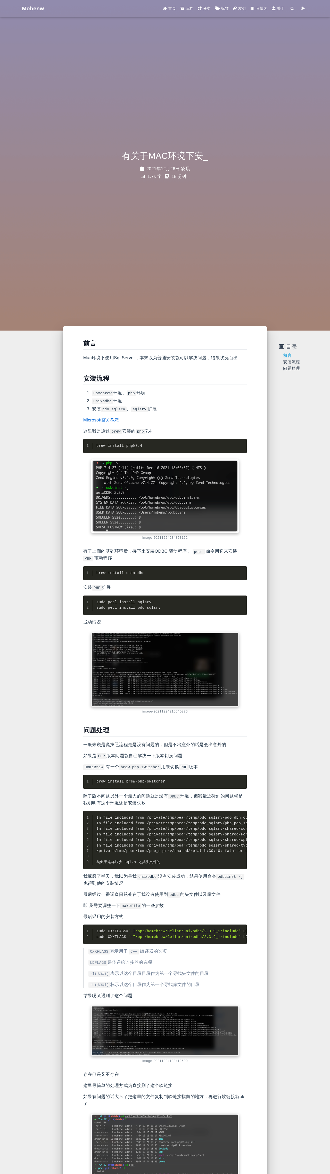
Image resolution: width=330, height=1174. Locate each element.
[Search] (292, 9)
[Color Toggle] (303, 9)
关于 (278, 8)
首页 (169, 8)
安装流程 (291, 362)
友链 (239, 8)
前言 (287, 355)
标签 (222, 8)
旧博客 (259, 8)
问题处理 (291, 368)
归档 (186, 8)
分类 (204, 8)
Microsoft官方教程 (101, 420)
